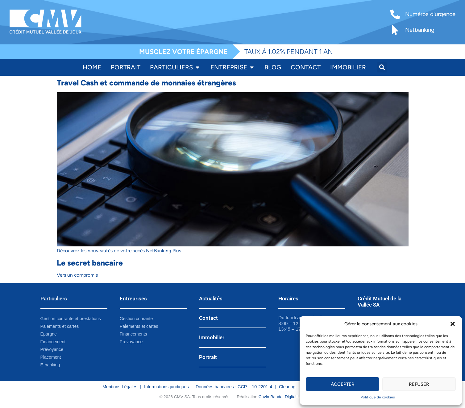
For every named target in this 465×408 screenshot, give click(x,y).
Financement (53, 342)
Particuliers (53, 298)
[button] (453, 324)
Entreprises (133, 298)
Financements (133, 334)
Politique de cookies (378, 397)
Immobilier (211, 337)
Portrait (208, 357)
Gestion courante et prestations (71, 318)
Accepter (342, 384)
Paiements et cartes (60, 326)
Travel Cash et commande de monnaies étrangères (146, 82)
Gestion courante (137, 318)
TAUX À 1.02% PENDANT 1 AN (288, 51)
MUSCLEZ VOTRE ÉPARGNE (183, 51)
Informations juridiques (166, 387)
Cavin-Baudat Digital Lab (282, 397)
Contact (208, 318)
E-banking (50, 365)
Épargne (48, 334)
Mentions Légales (119, 387)
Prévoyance (52, 349)
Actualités (210, 298)
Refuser (419, 384)
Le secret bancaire (90, 262)
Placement (50, 357)
